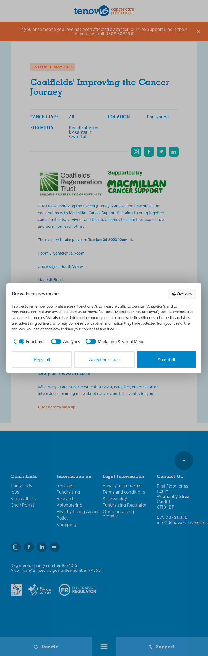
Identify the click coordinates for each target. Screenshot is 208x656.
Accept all (166, 359)
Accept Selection (104, 359)
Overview (182, 294)
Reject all (42, 359)
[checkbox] (29, 341)
